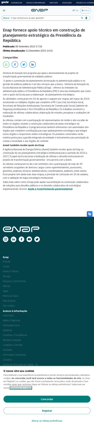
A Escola (6, 261)
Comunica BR (16, 3)
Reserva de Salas (10, 296)
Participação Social (11, 325)
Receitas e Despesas (12, 340)
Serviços (6, 276)
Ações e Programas (11, 320)
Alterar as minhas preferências (47, 420)
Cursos (6, 266)
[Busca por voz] (86, 18)
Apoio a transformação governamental (50, 189)
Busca (6, 18)
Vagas (5, 291)
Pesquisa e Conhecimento (14, 281)
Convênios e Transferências (15, 335)
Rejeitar (47, 410)
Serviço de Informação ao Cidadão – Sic (20, 364)
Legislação (67, 3)
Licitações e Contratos (12, 345)
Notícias (6, 286)
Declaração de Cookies (21, 388)
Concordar (47, 399)
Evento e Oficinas (10, 271)
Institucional (8, 315)
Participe (54, 3)
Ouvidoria (7, 359)
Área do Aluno (9, 300)
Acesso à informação (35, 3)
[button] (75, 10)
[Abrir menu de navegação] (4, 10)
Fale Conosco (9, 305)
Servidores (7, 349)
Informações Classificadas (14, 354)
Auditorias (7, 330)
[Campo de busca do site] (45, 18)
